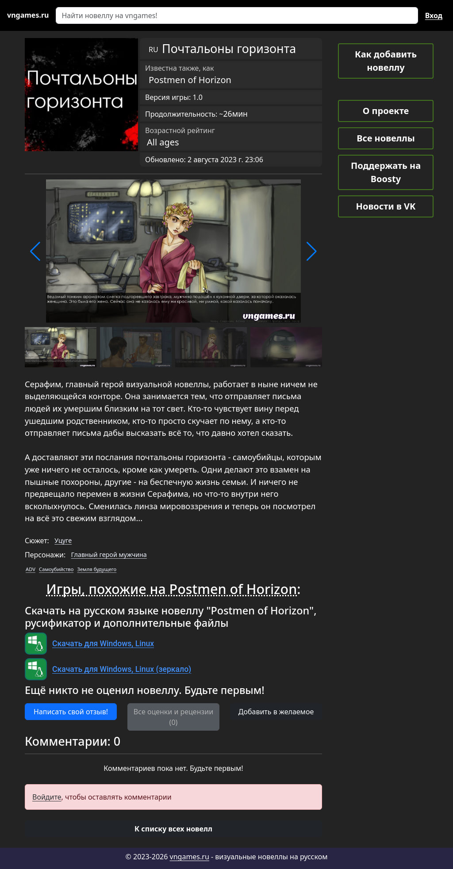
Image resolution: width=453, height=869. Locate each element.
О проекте (386, 111)
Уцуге (63, 540)
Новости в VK (386, 206)
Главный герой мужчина (109, 554)
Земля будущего (97, 569)
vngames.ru (189, 856)
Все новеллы (386, 138)
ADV (30, 569)
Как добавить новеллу (386, 60)
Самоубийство (56, 569)
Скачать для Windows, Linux (103, 643)
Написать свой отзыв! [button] (71, 712)
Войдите (46, 797)
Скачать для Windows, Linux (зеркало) (121, 669)
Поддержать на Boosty (386, 172)
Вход (433, 15)
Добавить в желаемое (276, 712)
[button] (35, 251)
